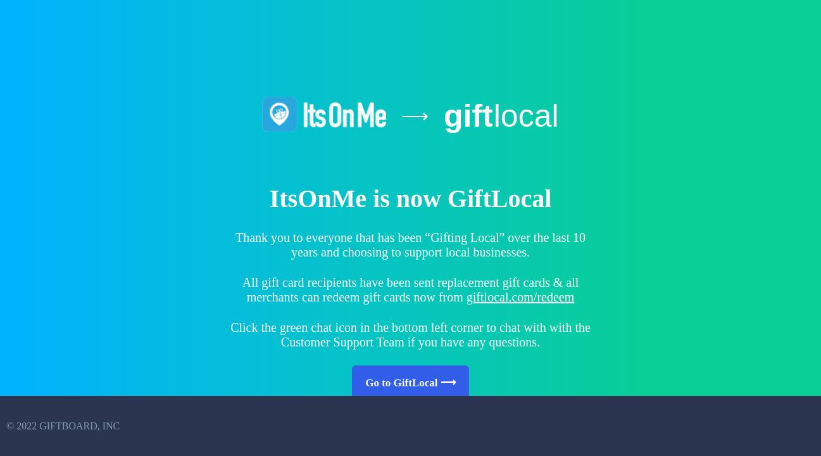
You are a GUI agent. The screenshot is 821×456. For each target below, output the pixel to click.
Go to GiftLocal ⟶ (410, 383)
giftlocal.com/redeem (520, 297)
